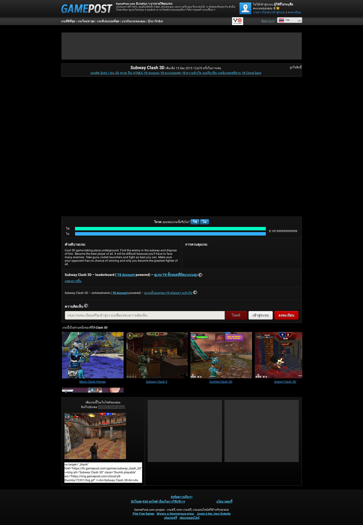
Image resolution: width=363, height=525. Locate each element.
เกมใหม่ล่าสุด (86, 21)
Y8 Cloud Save (251, 73)
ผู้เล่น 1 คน (107, 73)
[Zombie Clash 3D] (221, 355)
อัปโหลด (136, 501)
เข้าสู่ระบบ (278, 12)
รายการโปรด (261, 12)
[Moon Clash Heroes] (93, 355)
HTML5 (138, 73)
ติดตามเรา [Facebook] (268, 21)
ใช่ (195, 222)
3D (117, 73)
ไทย (284, 20)
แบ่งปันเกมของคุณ (133, 21)
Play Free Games (143, 513)
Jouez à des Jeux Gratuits (214, 513)
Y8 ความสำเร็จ (191, 73)
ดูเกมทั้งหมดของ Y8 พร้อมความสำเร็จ (168, 293)
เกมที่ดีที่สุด (68, 21)
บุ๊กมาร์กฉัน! (155, 21)
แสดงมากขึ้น (73, 281)
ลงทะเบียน (294, 12)
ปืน (130, 73)
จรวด (123, 73)
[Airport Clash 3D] (285, 355)
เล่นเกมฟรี (170, 518)
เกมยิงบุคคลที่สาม (229, 73)
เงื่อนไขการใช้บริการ (171, 501)
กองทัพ (94, 73)
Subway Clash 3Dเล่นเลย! (95, 436)
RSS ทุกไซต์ (150, 501)
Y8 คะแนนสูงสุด (170, 73)
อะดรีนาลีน (210, 73)
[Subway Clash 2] (157, 355)
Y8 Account (151, 73)
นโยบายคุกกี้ (224, 501)
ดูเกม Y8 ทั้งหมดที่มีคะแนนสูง (176, 275)
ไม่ (204, 222)
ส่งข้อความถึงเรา (181, 497)
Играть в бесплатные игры (175, 513)
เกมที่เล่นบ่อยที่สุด (108, 21)
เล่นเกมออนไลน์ (189, 518)
